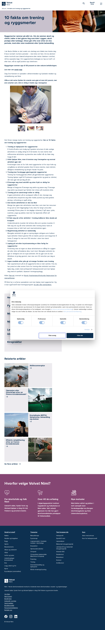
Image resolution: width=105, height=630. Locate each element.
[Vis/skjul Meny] (101, 4)
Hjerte (6, 544)
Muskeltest (59, 557)
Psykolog (33, 559)
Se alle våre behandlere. (43, 285)
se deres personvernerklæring (61, 309)
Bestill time (8, 599)
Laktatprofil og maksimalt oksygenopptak (64, 548)
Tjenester (33, 532)
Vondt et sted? (9, 532)
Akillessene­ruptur (37, 367)
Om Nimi (7, 594)
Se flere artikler (11, 464)
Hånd (6, 553)
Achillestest (60, 563)
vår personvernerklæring (72, 311)
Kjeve (6, 569)
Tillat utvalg (52, 335)
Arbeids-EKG (60, 552)
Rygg (6, 541)
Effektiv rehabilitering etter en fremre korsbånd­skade (15, 443)
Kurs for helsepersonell (89, 538)
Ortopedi (33, 552)
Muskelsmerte (9, 547)
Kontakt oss (8, 610)
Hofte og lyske (9, 555)
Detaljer (87, 329)
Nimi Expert (8, 596)
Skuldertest (60, 554)
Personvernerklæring (11, 608)
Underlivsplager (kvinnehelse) (9, 559)
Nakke (6, 536)
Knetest (58, 560)
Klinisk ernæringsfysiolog (38, 569)
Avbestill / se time (10, 601)
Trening (32, 562)
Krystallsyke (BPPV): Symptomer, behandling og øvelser (40, 418)
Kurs (83, 532)
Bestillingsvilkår (9, 606)
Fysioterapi (34, 538)
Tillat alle (80, 335)
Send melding (8, 603)
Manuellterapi (34, 536)
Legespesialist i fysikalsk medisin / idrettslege (38, 542)
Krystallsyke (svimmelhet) (12, 571)
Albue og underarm (10, 550)
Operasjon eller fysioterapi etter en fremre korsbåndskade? (16, 393)
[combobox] (83, 3)
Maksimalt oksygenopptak (64, 544)
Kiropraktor (14, 342)
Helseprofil (59, 536)
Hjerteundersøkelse (36, 549)
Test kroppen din (62, 532)
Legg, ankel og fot (10, 566)
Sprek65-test (60, 538)
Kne (5, 563)
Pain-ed (11, 275)
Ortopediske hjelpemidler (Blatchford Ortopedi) (38, 555)
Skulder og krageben (11, 538)
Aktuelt (4, 8)
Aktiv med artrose (88, 536)
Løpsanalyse (60, 541)
